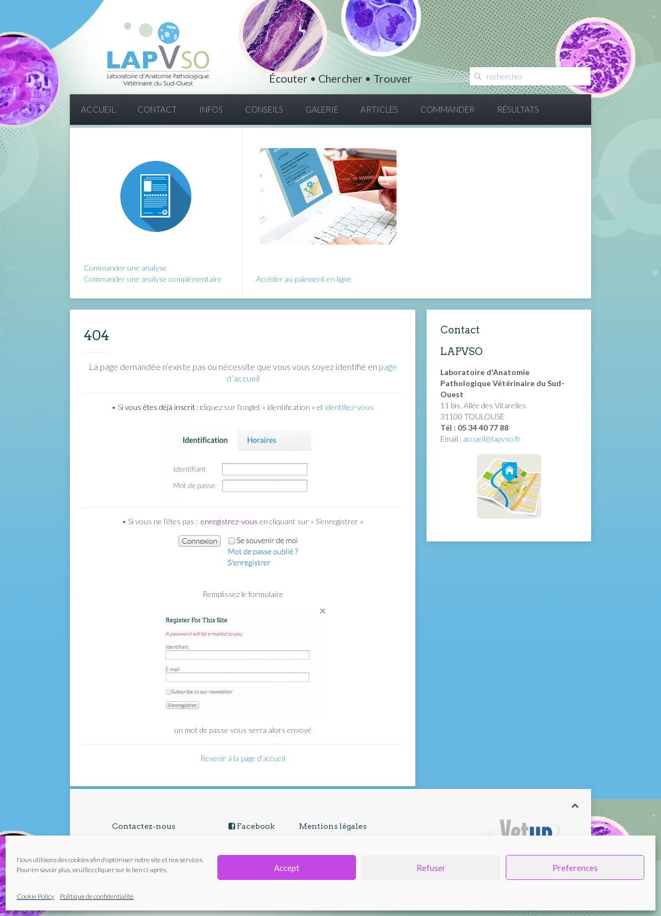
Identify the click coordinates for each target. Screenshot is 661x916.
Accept (286, 868)
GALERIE (322, 109)
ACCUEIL (98, 109)
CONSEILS (264, 109)
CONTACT (157, 109)
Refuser (431, 868)
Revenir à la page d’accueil (242, 758)
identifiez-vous (349, 407)
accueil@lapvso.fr (492, 438)
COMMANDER (447, 109)
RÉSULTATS (518, 109)
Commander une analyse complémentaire (153, 279)
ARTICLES (379, 109)
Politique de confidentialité (97, 896)
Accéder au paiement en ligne (304, 279)
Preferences (575, 868)
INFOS (211, 109)
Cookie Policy (35, 896)
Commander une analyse (125, 267)
